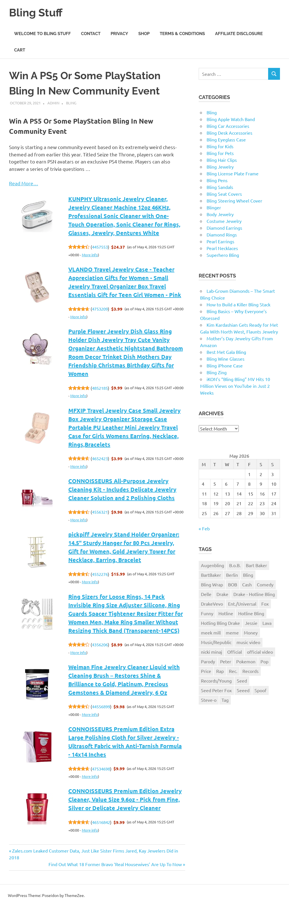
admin (53, 102)
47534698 (101, 768)
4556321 (100, 512)
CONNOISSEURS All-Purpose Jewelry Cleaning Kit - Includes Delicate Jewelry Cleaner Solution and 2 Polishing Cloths (122, 489)
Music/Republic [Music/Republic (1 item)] (216, 642)
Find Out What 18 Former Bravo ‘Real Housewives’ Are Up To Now (115, 864)
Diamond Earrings (224, 228)
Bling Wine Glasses (225, 358)
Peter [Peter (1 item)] (225, 661)
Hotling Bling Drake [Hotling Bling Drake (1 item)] (220, 622)
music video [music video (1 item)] (248, 642)
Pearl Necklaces (222, 248)
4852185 (100, 387)
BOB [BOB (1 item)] (232, 584)
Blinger (214, 207)
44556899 (101, 706)
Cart (19, 50)
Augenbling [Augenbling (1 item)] (212, 565)
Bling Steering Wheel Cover (234, 200)
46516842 (101, 822)
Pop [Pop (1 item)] (264, 661)
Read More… (23, 183)
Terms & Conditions (182, 33)
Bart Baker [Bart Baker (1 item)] (256, 565)
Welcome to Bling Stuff (42, 33)
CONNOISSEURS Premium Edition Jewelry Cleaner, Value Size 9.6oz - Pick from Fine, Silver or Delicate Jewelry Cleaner (125, 799)
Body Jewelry (220, 214)
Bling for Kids (220, 146)
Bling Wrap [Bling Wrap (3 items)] (212, 584)
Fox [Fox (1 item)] (265, 603)
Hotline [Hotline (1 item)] (225, 613)
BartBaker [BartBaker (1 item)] (211, 575)
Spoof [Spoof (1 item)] (260, 690)
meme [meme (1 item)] (232, 632)
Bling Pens (217, 180)
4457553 (100, 246)
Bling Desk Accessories (229, 132)
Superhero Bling (223, 255)
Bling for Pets (220, 153)
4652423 (100, 458)
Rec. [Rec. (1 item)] (233, 670)
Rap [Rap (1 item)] (220, 670)
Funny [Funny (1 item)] (207, 613)
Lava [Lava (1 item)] (267, 622)
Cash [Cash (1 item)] (247, 584)
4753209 (100, 308)
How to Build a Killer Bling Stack (238, 304)
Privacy (119, 33)
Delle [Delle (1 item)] (206, 594)
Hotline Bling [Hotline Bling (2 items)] (251, 613)
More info (90, 254)
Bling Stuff (35, 12)
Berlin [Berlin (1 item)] (232, 575)
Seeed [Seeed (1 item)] (243, 690)
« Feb (204, 528)
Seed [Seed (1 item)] (242, 680)
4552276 (100, 573)
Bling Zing (217, 372)
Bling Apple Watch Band (231, 119)
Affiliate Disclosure (239, 33)
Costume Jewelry (224, 221)
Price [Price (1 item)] (206, 670)
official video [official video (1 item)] (260, 651)
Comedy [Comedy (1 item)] (265, 584)
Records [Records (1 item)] (250, 670)
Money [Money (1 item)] (251, 632)
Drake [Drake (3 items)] (222, 594)
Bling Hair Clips (222, 160)
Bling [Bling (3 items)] (248, 575)
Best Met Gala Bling (226, 352)
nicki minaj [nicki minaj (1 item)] (211, 651)
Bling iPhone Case (225, 365)
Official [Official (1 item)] (234, 651)
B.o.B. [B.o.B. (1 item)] (235, 565)
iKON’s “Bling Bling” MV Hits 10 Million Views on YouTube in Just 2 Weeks (235, 385)
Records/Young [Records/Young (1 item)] (216, 680)
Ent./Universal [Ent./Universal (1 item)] (242, 603)
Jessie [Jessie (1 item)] (251, 622)
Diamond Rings (222, 234)
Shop (144, 33)
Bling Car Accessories (228, 126)
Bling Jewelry (220, 166)
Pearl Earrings (220, 241)
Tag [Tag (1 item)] (225, 699)
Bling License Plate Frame (233, 173)
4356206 (100, 644)
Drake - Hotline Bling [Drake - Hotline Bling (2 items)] (254, 594)
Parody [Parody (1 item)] (208, 661)
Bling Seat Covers (224, 194)
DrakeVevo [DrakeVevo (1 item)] (212, 603)
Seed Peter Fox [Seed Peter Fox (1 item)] (216, 690)
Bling (71, 102)
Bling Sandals (220, 187)
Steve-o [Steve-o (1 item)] (208, 699)
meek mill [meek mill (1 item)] (211, 632)
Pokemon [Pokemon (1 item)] (245, 661)
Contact (90, 33)
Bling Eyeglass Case (226, 139)
